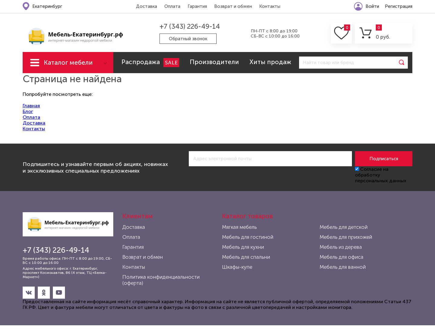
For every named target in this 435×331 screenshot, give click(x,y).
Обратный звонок (188, 38)
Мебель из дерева (341, 247)
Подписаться (383, 158)
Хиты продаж (270, 62)
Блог (28, 111)
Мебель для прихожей (346, 237)
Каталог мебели (68, 62)
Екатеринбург (47, 6)
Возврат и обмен (233, 6)
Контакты (269, 6)
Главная (31, 106)
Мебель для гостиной (247, 237)
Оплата (172, 6)
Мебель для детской (344, 227)
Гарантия (197, 6)
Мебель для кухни (243, 247)
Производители (214, 62)
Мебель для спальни (246, 257)
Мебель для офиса (341, 257)
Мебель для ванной (343, 267)
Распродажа (150, 62)
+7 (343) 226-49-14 (190, 26)
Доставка (146, 6)
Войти (372, 6)
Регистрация (398, 6)
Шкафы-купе (237, 267)
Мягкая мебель (239, 227)
